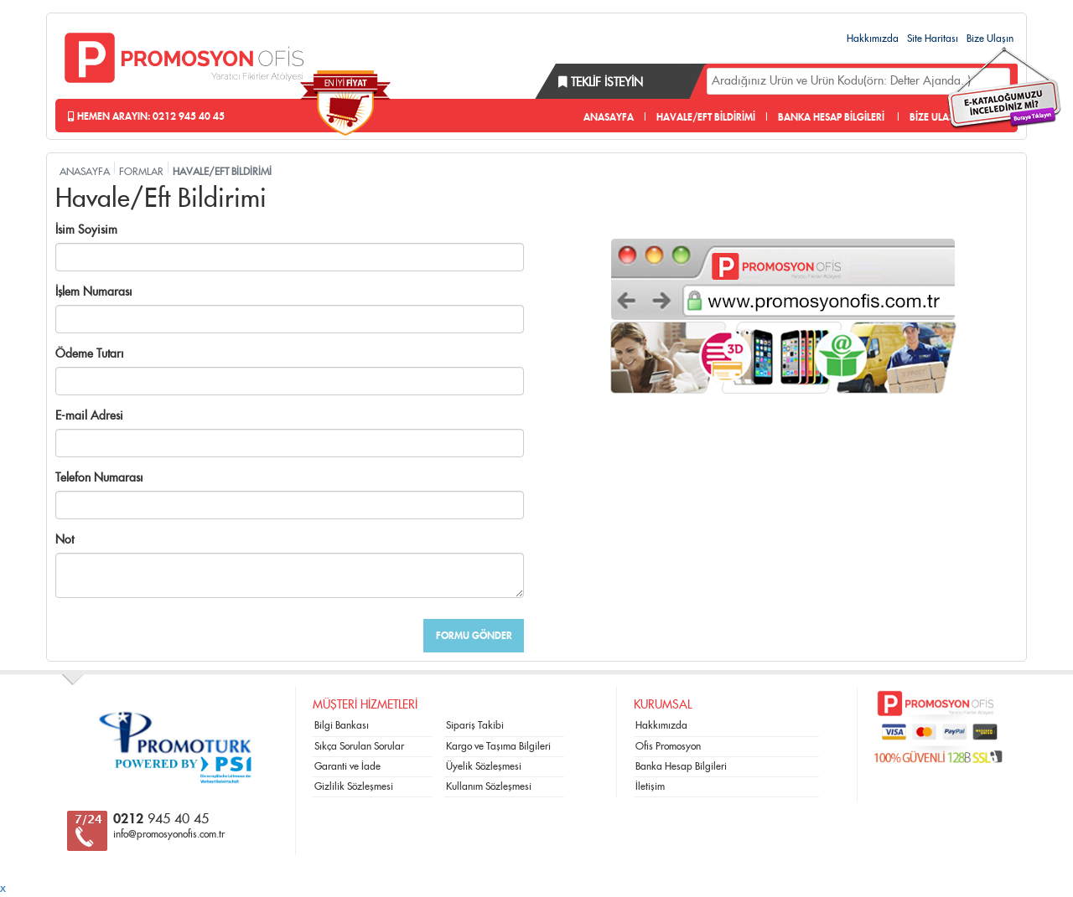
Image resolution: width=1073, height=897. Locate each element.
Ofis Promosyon (668, 746)
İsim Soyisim (86, 230)
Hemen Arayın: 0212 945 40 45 (146, 116)
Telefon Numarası (99, 478)
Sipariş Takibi (475, 725)
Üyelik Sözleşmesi (483, 766)
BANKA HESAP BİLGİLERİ (831, 117)
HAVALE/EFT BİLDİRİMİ (705, 117)
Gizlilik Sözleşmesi (353, 786)
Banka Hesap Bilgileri (681, 766)
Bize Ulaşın (990, 39)
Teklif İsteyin (600, 83)
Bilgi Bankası (341, 725)
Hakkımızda (873, 39)
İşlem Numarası (93, 292)
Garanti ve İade (347, 766)
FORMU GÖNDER (474, 636)
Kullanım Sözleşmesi (488, 786)
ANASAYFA (608, 117)
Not (64, 540)
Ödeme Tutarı (89, 354)
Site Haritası (932, 39)
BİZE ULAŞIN (937, 117)
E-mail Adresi (89, 416)
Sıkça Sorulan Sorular (359, 746)
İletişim (650, 786)
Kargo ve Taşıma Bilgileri (498, 746)
